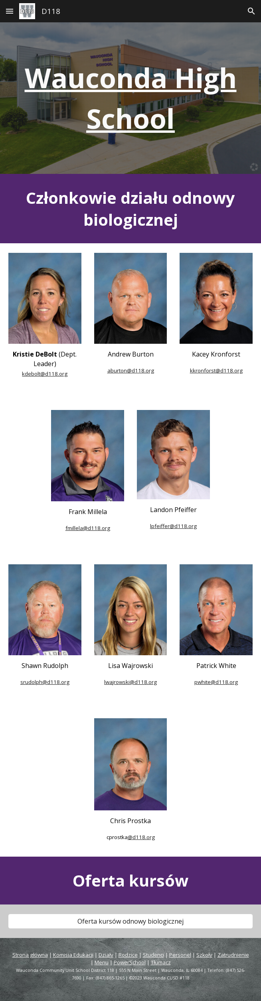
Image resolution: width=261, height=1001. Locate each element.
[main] (130, 98)
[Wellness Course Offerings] (130, 921)
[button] (9, 11)
